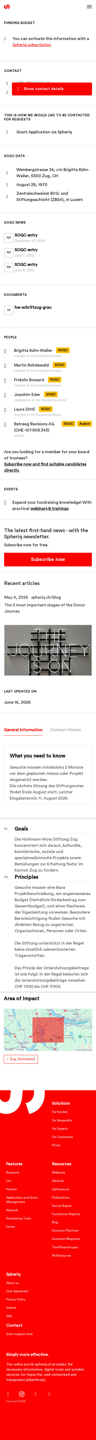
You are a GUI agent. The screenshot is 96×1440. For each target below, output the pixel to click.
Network (12, 1210)
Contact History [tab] (65, 730)
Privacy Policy (16, 1299)
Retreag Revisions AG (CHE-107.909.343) (34, 427)
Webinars (58, 1172)
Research (12, 1172)
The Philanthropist (65, 1247)
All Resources (61, 1255)
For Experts (60, 1128)
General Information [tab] (23, 730)
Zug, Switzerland (22, 1059)
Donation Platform (65, 1230)
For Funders (60, 1111)
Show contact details (44, 89)
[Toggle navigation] (89, 6)
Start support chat (19, 1334)
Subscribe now (48, 559)
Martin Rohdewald (31, 365)
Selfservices (60, 1189)
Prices (56, 1145)
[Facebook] (8, 1394)
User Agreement (17, 1291)
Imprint (11, 1307)
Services (58, 1180)
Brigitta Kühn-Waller (33, 350)
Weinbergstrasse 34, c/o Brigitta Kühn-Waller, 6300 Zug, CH (53, 173)
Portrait (11, 1189)
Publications (61, 1197)
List (8, 1180)
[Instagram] (22, 1394)
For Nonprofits (62, 1120)
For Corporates (62, 1136)
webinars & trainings (49, 509)
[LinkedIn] (35, 1394)
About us (12, 1282)
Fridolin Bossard (29, 380)
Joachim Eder (27, 395)
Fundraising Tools (18, 1218)
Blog (55, 1222)
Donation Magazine (66, 1238)
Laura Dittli (24, 409)
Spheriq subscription (32, 45)
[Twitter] (49, 1394)
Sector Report (62, 1205)
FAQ (9, 1316)
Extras (10, 1226)
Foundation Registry (66, 1214)
